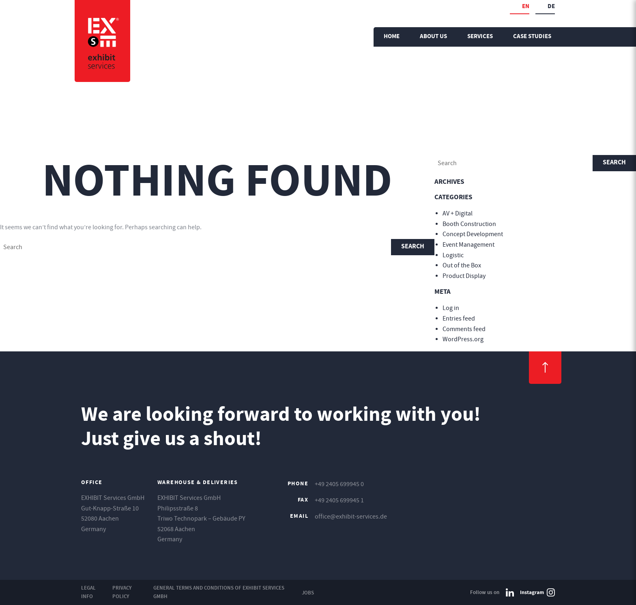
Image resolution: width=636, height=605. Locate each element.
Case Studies (532, 36)
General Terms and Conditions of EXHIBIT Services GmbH (218, 592)
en (525, 6)
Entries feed (459, 318)
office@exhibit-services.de (351, 516)
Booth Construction (469, 224)
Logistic (453, 255)
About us (433, 36)
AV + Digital (458, 213)
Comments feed (464, 329)
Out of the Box (462, 265)
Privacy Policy (122, 592)
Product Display (464, 276)
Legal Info (88, 592)
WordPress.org (463, 339)
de (551, 6)
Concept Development (473, 234)
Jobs (308, 592)
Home (392, 36)
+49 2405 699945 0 (339, 484)
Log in (451, 308)
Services (480, 36)
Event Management (468, 245)
